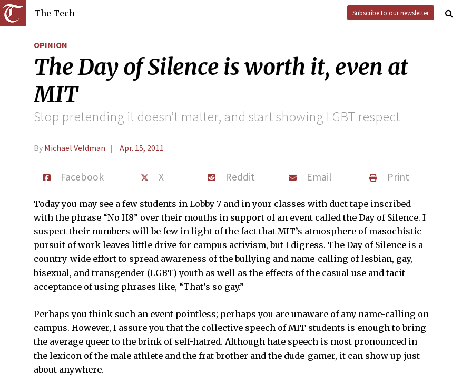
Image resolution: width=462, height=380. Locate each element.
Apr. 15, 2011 (142, 147)
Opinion (50, 45)
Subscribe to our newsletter (390, 12)
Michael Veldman (74, 147)
